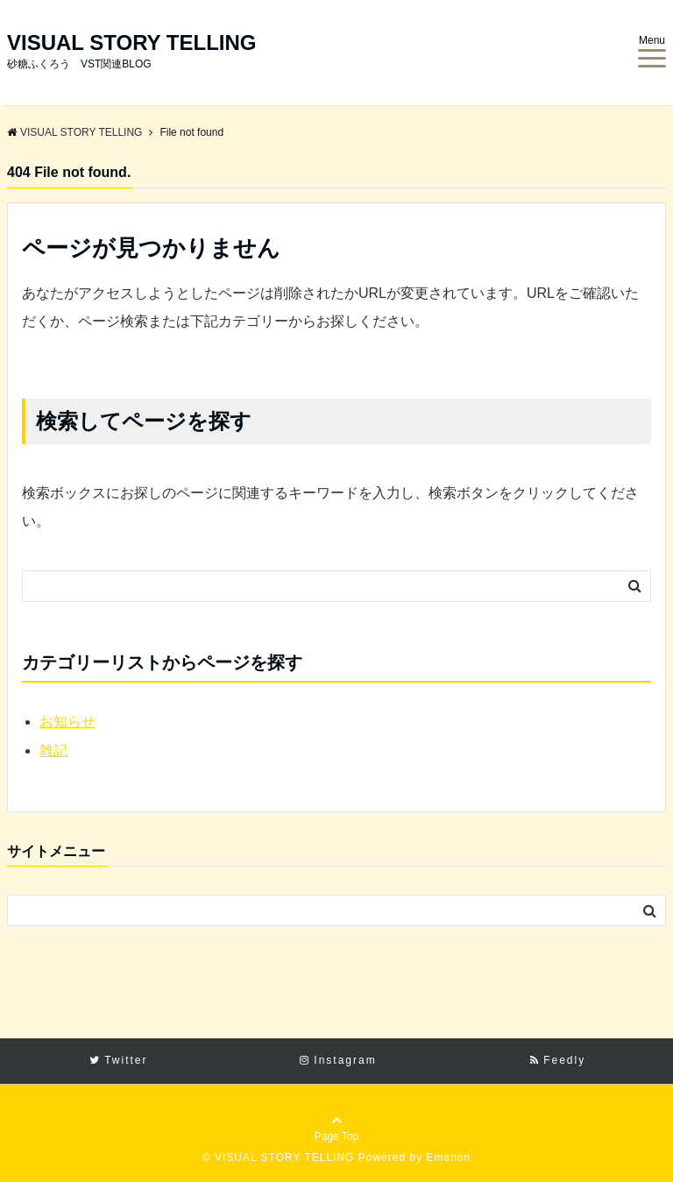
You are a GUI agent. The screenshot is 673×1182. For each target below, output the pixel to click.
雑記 (53, 750)
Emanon (448, 1157)
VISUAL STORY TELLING (131, 42)
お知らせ (67, 721)
